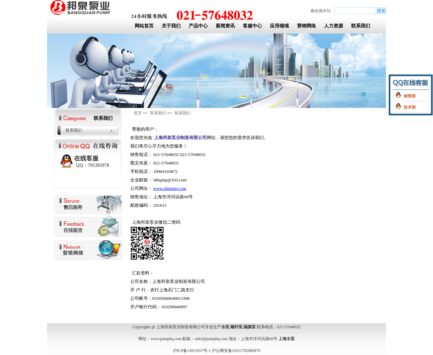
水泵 (225, 327)
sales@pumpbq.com (211, 338)
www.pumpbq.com (166, 338)
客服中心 (252, 25)
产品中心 (198, 25)
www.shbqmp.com (169, 188)
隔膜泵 (250, 327)
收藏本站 (323, 10)
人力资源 (333, 25)
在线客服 (91, 161)
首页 (138, 113)
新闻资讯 (225, 25)
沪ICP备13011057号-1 (192, 350)
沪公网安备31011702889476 (236, 350)
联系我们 (360, 25)
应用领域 (279, 25)
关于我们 (171, 25)
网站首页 (144, 25)
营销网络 (306, 25)
